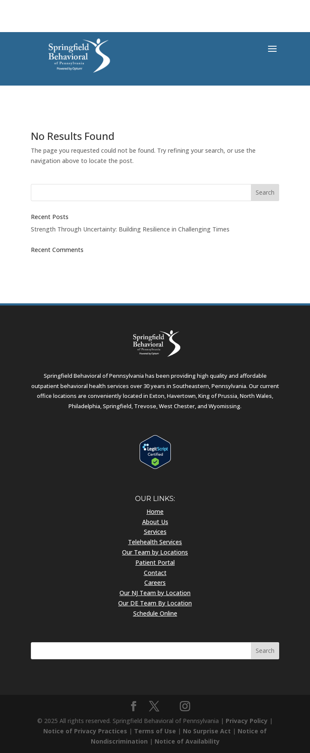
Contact (155, 573)
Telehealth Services (155, 542)
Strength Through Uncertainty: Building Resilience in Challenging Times (130, 229)
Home (155, 511)
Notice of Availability (187, 741)
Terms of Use (155, 731)
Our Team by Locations (155, 552)
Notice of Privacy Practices (85, 731)
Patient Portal (155, 562)
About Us (155, 522)
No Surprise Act (207, 731)
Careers (155, 582)
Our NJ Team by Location (155, 593)
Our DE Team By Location (155, 603)
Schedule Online (155, 613)
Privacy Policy (247, 721)
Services (155, 532)
